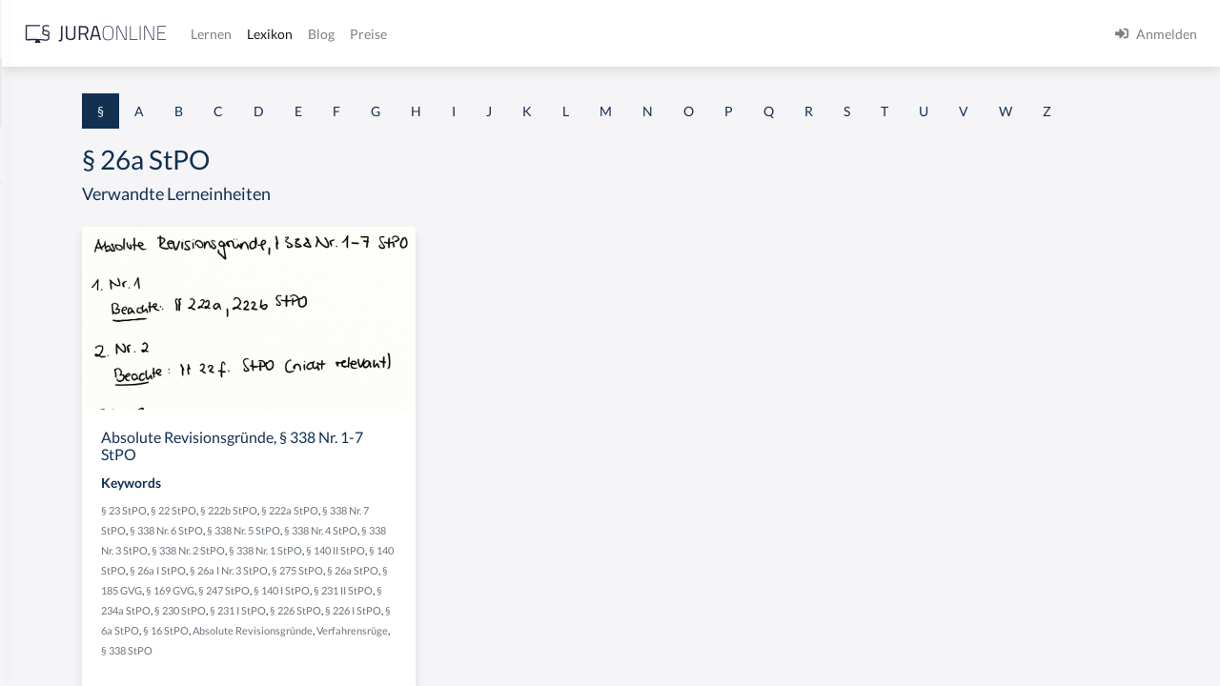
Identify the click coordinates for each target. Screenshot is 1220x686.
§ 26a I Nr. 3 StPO (406, 625)
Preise (671, 34)
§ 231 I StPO (519, 665)
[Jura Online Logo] (399, 34)
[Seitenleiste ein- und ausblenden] (274, 29)
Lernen (514, 34)
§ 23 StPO (361, 545)
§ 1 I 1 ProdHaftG (66, 417)
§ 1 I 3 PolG (48, 545)
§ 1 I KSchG (48, 588)
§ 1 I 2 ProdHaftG (66, 502)
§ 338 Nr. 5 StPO (522, 565)
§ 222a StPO (527, 545)
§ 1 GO (35, 288)
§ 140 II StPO (437, 605)
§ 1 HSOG (43, 374)
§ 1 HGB (39, 331)
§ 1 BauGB (45, 245)
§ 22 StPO (411, 545)
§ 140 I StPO (519, 645)
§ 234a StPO (403, 665)
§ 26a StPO (530, 625)
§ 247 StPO (461, 645)
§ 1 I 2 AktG (49, 460)
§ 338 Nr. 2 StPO (522, 585)
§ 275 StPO (474, 625)
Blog (624, 34)
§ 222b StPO (466, 545)
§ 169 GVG (407, 645)
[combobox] (152, 92)
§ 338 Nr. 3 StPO (444, 585)
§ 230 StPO (461, 665)
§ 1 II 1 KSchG (55, 631)
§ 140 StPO (496, 605)
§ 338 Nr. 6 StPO (444, 565)
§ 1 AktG (40, 202)
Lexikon (573, 34)
